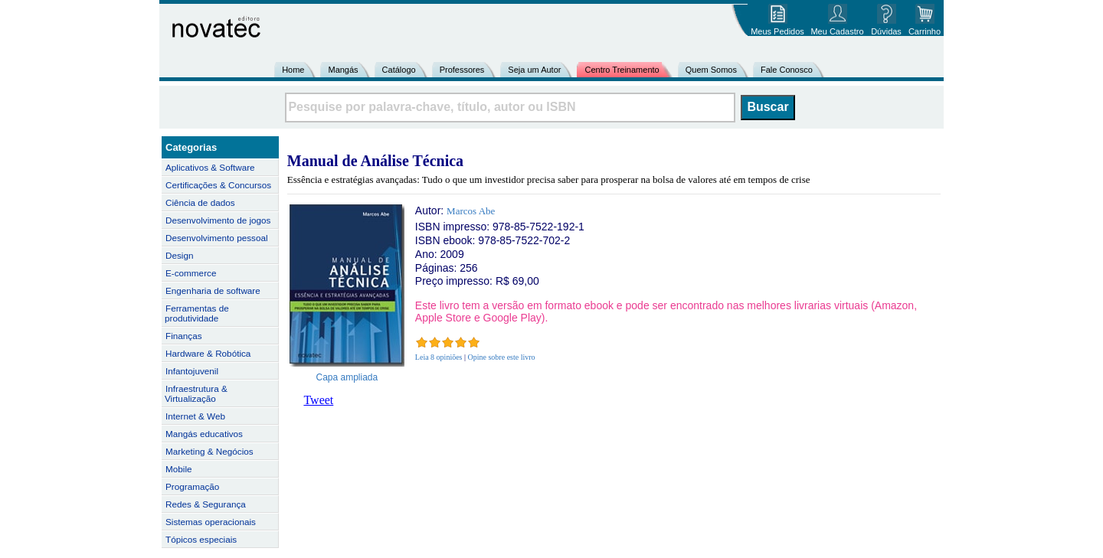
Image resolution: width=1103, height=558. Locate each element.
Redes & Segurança (205, 504)
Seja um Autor (534, 69)
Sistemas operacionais (210, 522)
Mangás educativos (204, 434)
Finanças (183, 336)
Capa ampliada (347, 377)
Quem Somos (711, 69)
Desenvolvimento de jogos (217, 220)
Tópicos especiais (201, 539)
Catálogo (399, 69)
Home (293, 69)
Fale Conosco (787, 69)
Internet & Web (195, 416)
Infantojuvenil (191, 371)
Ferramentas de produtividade (197, 313)
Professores (462, 69)
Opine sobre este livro (501, 357)
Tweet (318, 399)
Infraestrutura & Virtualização (196, 393)
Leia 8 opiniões (439, 357)
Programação (192, 486)
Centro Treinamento (621, 69)
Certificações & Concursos (218, 185)
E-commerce (190, 273)
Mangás (343, 69)
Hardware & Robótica (207, 353)
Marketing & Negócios (209, 451)
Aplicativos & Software (210, 167)
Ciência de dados (200, 202)
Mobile (178, 469)
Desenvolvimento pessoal (216, 238)
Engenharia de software (212, 290)
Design (179, 255)
